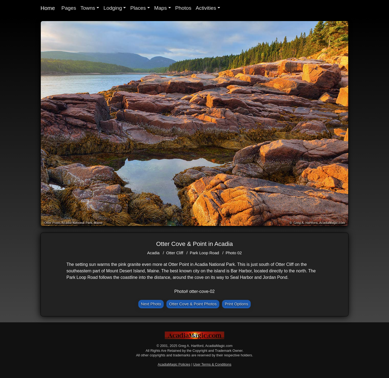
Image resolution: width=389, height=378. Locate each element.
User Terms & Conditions (212, 364)
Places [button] (138, 8)
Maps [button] (160, 8)
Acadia (153, 252)
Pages (68, 8)
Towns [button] (88, 8)
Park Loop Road (204, 252)
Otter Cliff (174, 252)
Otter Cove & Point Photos (193, 304)
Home (48, 8)
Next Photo (151, 304)
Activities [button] (206, 8)
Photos (183, 8)
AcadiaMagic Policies (174, 364)
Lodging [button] (112, 8)
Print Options (236, 304)
